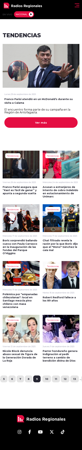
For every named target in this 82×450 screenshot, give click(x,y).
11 (56, 379)
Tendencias (13, 155)
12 (65, 379)
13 (74, 379)
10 (46, 379)
